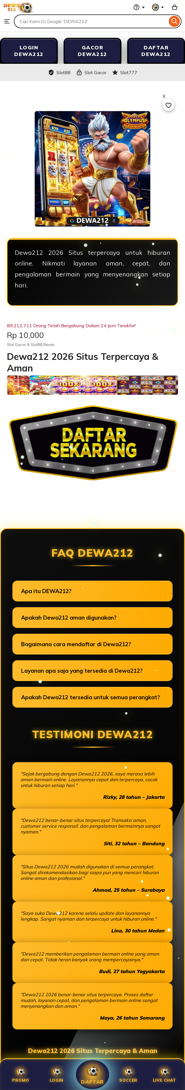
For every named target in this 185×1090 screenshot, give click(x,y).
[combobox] (90, 21)
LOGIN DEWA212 (29, 50)
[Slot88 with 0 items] (175, 7)
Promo (20, 1074)
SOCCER (128, 1074)
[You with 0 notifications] (158, 7)
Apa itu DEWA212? (46, 591)
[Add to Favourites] (168, 105)
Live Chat (164, 1074)
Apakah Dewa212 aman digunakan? (68, 617)
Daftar (92, 1074)
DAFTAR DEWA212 (156, 50)
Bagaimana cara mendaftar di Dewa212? (76, 644)
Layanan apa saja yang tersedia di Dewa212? (82, 670)
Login (56, 1074)
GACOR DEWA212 (92, 50)
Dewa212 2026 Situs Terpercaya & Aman (92, 1051)
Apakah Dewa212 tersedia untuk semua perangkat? (90, 697)
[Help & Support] (139, 7)
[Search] (174, 21)
